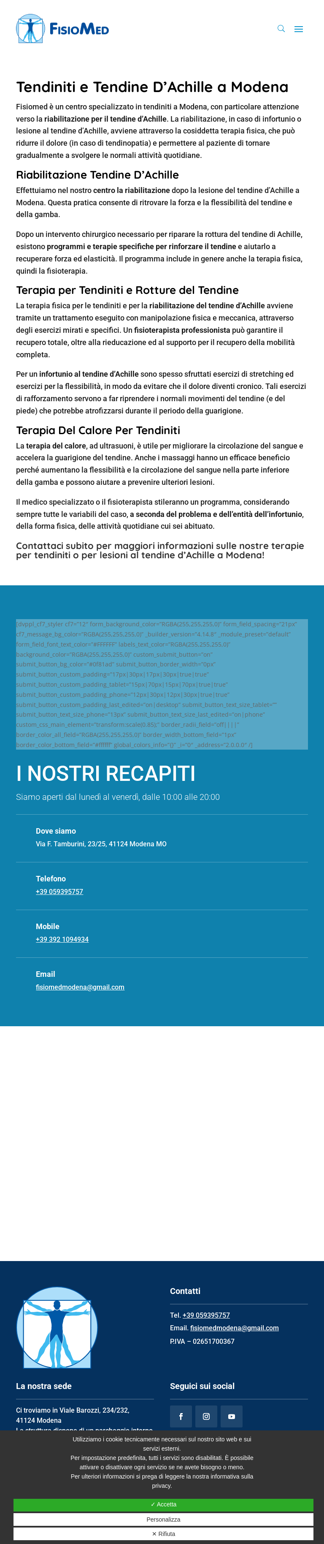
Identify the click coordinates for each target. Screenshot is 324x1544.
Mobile (47, 926)
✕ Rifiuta (164, 1533)
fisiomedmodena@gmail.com (234, 1328)
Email (45, 974)
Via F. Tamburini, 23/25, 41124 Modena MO (101, 844)
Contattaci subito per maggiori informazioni (114, 546)
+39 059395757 (206, 1315)
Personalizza (163, 1519)
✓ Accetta (164, 1504)
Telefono (51, 878)
